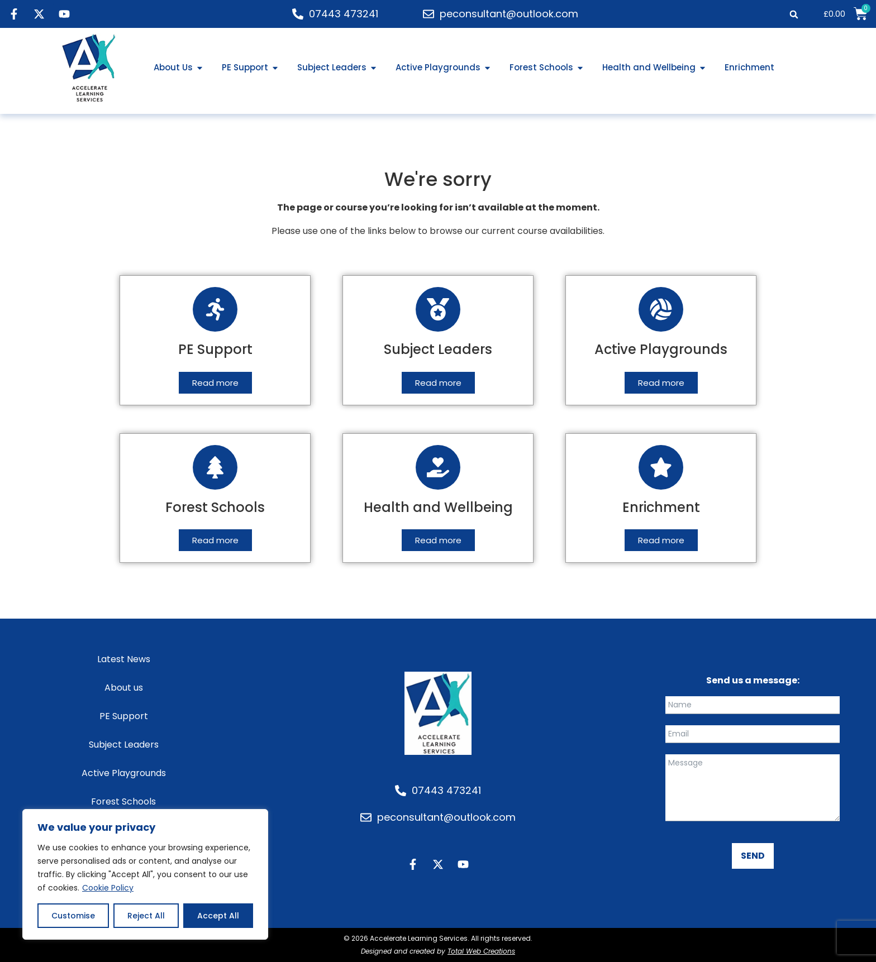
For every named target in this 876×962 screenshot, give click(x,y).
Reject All (146, 915)
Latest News (123, 659)
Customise (73, 915)
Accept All (218, 915)
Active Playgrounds (124, 773)
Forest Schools (123, 801)
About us (123, 687)
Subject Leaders (124, 744)
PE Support (123, 716)
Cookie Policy (108, 887)
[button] (794, 14)
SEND (753, 855)
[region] (145, 874)
